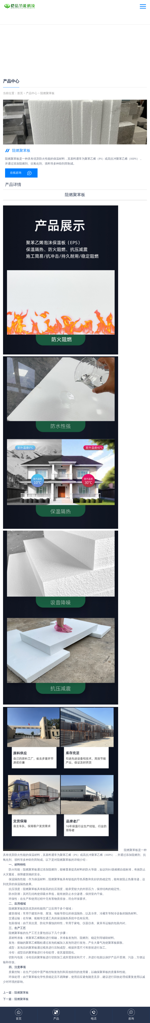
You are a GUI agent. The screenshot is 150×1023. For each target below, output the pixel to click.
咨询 (131, 1018)
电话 (93, 1018)
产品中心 (11, 81)
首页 (20, 93)
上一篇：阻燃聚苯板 (16, 992)
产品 (56, 1018)
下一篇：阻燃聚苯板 (16, 999)
